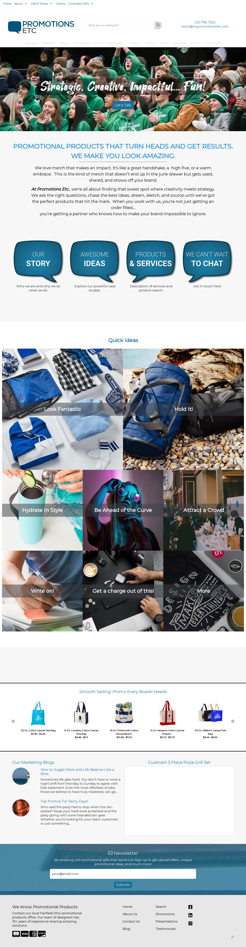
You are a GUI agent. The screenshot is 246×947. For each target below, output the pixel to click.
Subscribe (123, 884)
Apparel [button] (30, 43)
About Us (130, 914)
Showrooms (165, 914)
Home (7, 3)
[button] (18, 107)
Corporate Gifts (78, 3)
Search (161, 907)
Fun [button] (98, 43)
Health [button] (134, 43)
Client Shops (39, 3)
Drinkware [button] (81, 43)
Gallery (61, 3)
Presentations (166, 921)
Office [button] (149, 43)
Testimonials (166, 929)
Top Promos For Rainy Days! (64, 801)
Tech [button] (164, 43)
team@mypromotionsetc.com (205, 26)
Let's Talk (123, 105)
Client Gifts (213, 43)
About (18, 3)
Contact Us (131, 921)
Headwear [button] (115, 43)
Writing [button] (179, 43)
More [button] (195, 43)
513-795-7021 (205, 22)
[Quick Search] (119, 25)
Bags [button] (64, 43)
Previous (13, 721)
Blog (126, 929)
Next (233, 721)
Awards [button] (48, 43)
